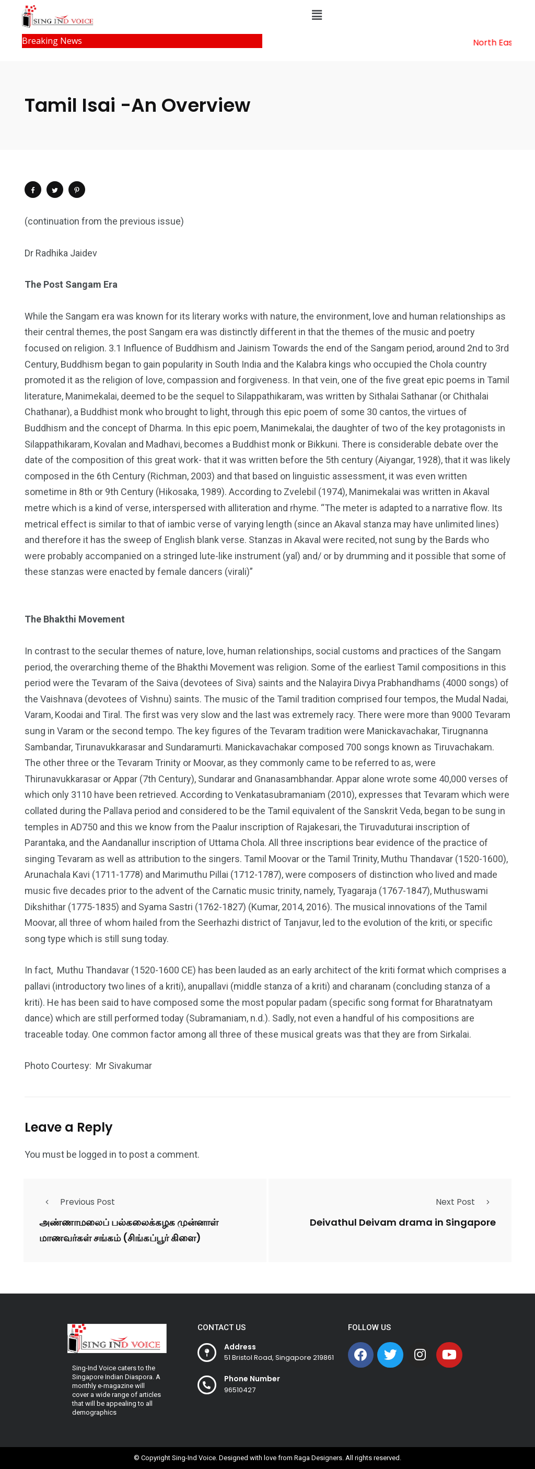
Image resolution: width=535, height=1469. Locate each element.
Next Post (466, 1202)
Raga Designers (318, 1458)
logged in (98, 1154)
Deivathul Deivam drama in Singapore (403, 1222)
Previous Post (77, 1202)
